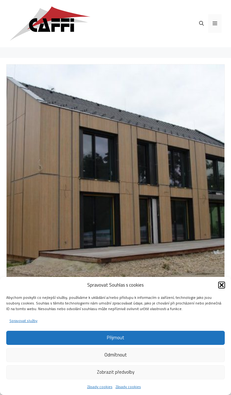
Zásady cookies (100, 386)
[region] (115, 173)
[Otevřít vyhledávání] (201, 23)
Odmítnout (115, 354)
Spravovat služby (23, 320)
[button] (221, 285)
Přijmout (115, 337)
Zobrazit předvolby (115, 372)
